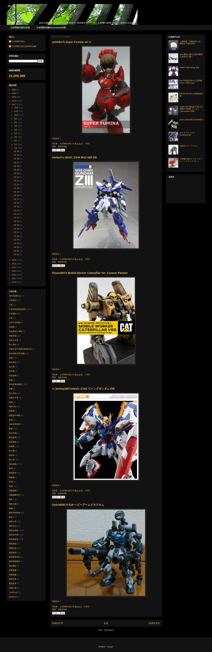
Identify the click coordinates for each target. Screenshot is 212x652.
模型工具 (12, 521)
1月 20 (17, 188)
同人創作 (12, 344)
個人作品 (12, 393)
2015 (14, 264)
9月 (16, 119)
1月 (16, 148)
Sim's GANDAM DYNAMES (191, 120)
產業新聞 (12, 437)
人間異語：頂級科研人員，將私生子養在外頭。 (191, 42)
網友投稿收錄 (14, 513)
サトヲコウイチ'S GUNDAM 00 (187, 134)
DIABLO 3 (13, 597)
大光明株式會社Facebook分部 (51, 27)
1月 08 (17, 229)
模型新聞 (12, 552)
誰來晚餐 (12, 570)
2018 (14, 101)
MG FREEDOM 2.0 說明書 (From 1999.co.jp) (191, 81)
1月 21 (17, 184)
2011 (14, 278)
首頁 (106, 623)
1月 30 (17, 155)
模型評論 (12, 548)
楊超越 (12, 477)
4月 (16, 137)
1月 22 (17, 181)
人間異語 (12, 300)
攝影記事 (12, 579)
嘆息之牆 (12, 504)
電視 (11, 486)
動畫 (11, 429)
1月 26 (17, 166)
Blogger (110, 647)
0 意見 (87, 144)
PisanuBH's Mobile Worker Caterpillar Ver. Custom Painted (89, 272)
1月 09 (17, 225)
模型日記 (12, 526)
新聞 (11, 468)
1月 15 (17, 203)
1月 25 (17, 170)
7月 (16, 126)
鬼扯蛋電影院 (14, 424)
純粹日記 (12, 406)
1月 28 (17, 159)
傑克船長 (12, 442)
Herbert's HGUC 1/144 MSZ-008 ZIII (74, 157)
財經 (11, 420)
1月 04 (17, 243)
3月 (16, 141)
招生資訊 (12, 362)
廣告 (11, 517)
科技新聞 (12, 375)
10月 (16, 115)
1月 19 (17, 192)
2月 (16, 144)
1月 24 (17, 173)
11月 (16, 111)
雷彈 (11, 482)
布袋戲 (12, 327)
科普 (11, 380)
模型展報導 (13, 539)
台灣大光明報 (14, 322)
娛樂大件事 (13, 398)
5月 (16, 133)
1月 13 (17, 210)
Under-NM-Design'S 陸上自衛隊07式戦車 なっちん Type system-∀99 (191, 109)
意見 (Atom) (109, 630)
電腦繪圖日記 (14, 495)
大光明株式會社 (66, 144)
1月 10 (17, 221)
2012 (14, 275)
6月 (16, 130)
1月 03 (17, 247)
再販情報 (12, 336)
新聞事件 (12, 473)
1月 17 (17, 199)
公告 (11, 318)
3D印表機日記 (15, 296)
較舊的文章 (154, 623)
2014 (14, 267)
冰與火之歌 (13, 340)
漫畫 (11, 508)
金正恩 (12, 367)
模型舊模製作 (14, 561)
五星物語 (12, 314)
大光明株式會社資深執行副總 (24, 46)
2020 (14, 93)
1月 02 (17, 251)
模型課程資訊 (14, 557)
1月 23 (17, 177)
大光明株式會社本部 (20, 27)
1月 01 (17, 254)
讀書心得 (12, 588)
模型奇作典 (62, 262)
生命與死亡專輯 (15, 331)
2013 (14, 271)
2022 (14, 90)
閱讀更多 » (56, 138)
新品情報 (12, 464)
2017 (14, 104)
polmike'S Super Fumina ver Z (71, 41)
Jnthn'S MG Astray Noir (189, 67)
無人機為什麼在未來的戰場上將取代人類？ (191, 55)
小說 (11, 305)
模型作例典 (62, 146)
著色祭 (12, 455)
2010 (14, 282)
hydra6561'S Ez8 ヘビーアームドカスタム (78, 504)
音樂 (11, 389)
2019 (14, 97)
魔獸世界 (12, 583)
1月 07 (17, 232)
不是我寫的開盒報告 (17, 309)
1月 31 (17, 151)
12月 (16, 108)
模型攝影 (12, 566)
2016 (14, 260)
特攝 (11, 402)
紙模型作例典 (14, 415)
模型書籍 (12, 544)
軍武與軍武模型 (15, 384)
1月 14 (17, 206)
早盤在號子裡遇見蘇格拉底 (20, 349)
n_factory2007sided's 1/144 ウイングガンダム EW (83, 388)
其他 (11, 358)
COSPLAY (13, 592)
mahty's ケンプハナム (189, 146)
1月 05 (17, 240)
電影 (11, 499)
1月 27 (17, 162)
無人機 (12, 451)
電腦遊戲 (12, 490)
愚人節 (12, 460)
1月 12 (17, 214)
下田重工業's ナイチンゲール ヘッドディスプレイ (191, 160)
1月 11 (17, 218)
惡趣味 (12, 446)
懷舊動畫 (12, 575)
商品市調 (12, 433)
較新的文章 (57, 623)
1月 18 (17, 195)
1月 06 (17, 236)
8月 (16, 122)
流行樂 (12, 371)
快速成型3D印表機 (17, 353)
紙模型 (12, 411)
